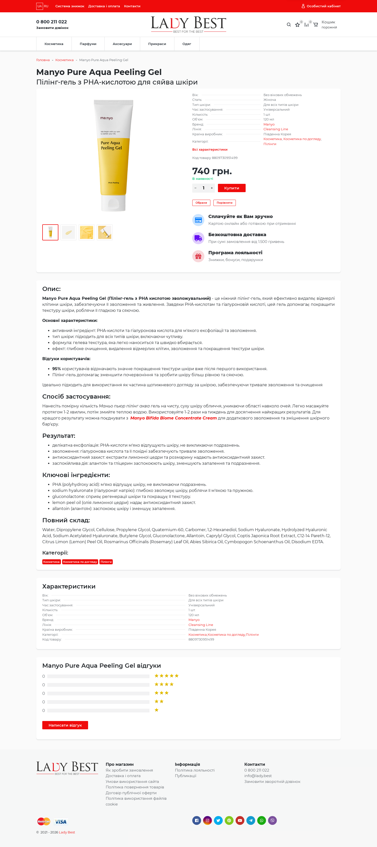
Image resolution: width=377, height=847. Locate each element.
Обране (201, 202)
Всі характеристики (210, 149)
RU (46, 6)
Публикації (185, 775)
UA (39, 6)
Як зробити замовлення (129, 770)
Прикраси (157, 44)
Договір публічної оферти (131, 792)
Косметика (54, 44)
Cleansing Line (275, 129)
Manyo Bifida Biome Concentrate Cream (173, 418)
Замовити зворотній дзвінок (272, 781)
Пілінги (269, 144)
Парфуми (88, 44)
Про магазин (120, 764)
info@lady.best (258, 775)
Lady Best (67, 832)
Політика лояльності (195, 770)
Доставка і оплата (104, 6)
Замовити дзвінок (52, 28)
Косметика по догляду (302, 139)
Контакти (132, 6)
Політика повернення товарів (135, 787)
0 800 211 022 (51, 22)
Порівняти (225, 202)
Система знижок (69, 6)
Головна (43, 60)
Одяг (186, 44)
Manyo (269, 124)
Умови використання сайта (132, 781)
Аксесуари (122, 44)
